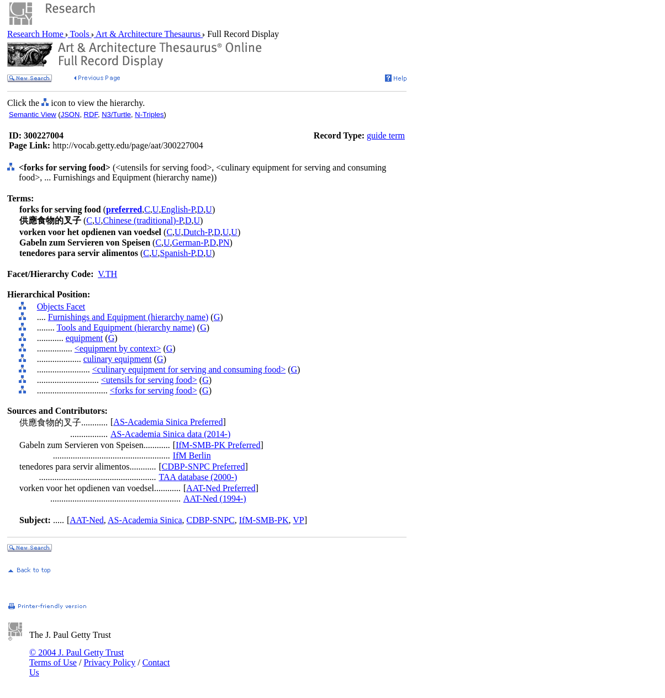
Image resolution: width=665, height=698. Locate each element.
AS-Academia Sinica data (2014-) (170, 434)
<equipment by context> (118, 348)
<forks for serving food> (153, 390)
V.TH (107, 274)
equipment (84, 338)
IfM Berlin (192, 455)
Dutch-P (197, 232)
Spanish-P (177, 253)
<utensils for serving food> (149, 380)
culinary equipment (117, 359)
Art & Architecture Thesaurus (148, 34)
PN (223, 242)
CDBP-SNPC (211, 520)
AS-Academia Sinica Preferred (168, 422)
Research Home (36, 34)
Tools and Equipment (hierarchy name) (125, 327)
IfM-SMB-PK (264, 520)
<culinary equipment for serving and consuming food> (189, 369)
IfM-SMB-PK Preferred (218, 445)
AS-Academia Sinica (145, 520)
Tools (80, 34)
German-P (190, 242)
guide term (386, 135)
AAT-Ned (87, 520)
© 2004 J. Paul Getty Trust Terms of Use (76, 657)
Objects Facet (61, 306)
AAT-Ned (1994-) (214, 498)
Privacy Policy (109, 662)
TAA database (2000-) (198, 477)
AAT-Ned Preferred (220, 488)
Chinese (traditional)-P (143, 220)
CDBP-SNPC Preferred (203, 466)
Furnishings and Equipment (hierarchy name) (128, 317)
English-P (177, 209)
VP (298, 520)
